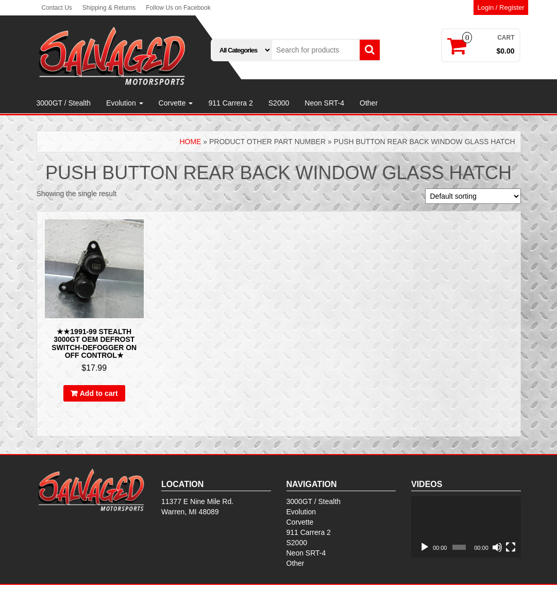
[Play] (424, 547)
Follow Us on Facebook (178, 7)
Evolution (124, 103)
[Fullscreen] (510, 547)
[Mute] (497, 547)
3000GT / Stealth (64, 103)
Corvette (176, 103)
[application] (466, 527)
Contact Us (57, 7)
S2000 (278, 103)
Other (369, 103)
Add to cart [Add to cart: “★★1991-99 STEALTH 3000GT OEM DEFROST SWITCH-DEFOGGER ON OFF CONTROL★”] (99, 393)
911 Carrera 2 (230, 103)
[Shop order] (473, 196)
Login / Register (500, 7)
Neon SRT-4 (324, 103)
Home (190, 141)
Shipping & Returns (109, 7)
